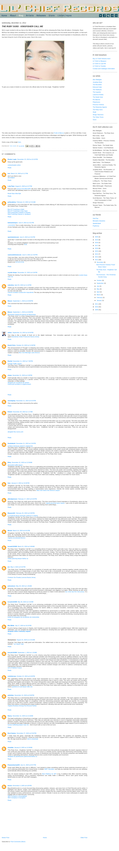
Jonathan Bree (97, 82)
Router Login (12, 159)
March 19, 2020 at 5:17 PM (19, 173)
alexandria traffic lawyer (15, 465)
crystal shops (12, 272)
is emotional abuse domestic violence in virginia (23, 515)
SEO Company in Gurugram (17, 797)
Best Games (12, 733)
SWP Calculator (49, 769)
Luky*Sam (11, 186)
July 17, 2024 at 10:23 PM (23, 625)
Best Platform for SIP (49, 774)
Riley (9, 462)
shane (10, 375)
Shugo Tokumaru (98, 114)
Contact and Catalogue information (104, 68)
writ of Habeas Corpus (15, 667)
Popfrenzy (96, 226)
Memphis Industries (99, 221)
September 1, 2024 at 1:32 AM (27, 652)
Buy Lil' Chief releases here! (101, 58)
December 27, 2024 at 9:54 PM (26, 733)
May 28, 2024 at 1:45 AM (24, 586)
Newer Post (5, 837)
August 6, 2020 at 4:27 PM (23, 186)
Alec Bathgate (97, 79)
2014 (96, 254)
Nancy (10, 716)
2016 (96, 248)
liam (9, 483)
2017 (96, 245)
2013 (96, 257)
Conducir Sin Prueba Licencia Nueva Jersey (22, 577)
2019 (96, 239)
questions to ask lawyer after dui (22, 686)
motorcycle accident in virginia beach (19, 384)
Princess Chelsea (98, 104)
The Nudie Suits (98, 97)
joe (9, 567)
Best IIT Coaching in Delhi (16, 209)
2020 (96, 237)
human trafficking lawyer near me (18, 725)
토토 (25, 244)
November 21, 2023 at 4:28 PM (22, 375)
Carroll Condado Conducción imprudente (21, 292)
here (19, 142)
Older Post (84, 837)
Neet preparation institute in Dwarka (19, 212)
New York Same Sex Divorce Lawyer (48, 490)
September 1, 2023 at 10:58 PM (23, 301)
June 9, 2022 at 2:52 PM (27, 237)
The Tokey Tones (98, 117)
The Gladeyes (97, 89)
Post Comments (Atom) (17, 841)
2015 (96, 251)
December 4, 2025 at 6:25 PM (22, 785)
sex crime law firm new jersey (74, 591)
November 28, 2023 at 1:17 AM (23, 411)
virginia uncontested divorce (16, 538)
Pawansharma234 (14, 765)
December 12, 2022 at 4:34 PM (27, 272)
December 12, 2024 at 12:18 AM (23, 716)
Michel (10, 530)
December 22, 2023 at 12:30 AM (22, 462)
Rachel (10, 361)
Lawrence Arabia (98, 94)
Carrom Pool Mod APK (23, 188)
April (98, 292)
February (100, 297)
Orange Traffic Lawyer (15, 363)
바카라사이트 (19, 262)
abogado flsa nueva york (15, 432)
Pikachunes (96, 102)
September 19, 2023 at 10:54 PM (23, 332)
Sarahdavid (11, 443)
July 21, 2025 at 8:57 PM (28, 765)
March (99, 294)
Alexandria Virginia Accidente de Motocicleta (22, 314)
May (98, 289)
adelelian (11, 695)
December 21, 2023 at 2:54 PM (26, 443)
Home (45, 837)
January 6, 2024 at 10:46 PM (20, 483)
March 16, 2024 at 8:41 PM (21, 530)
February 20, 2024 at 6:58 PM (25, 513)
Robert (10, 411)
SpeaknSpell (97, 223)
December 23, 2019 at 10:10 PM (27, 159)
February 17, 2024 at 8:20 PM (27, 499)
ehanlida (10, 747)
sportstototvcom (13, 237)
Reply (9, 167)
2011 (96, 304)
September (100, 283)
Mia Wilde (11, 625)
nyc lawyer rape (19, 644)
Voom (94, 119)
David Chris (12, 345)
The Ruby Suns (98, 109)
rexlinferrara (12, 676)
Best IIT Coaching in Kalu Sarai (17, 211)
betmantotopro (13, 222)
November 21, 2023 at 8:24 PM (26, 400)
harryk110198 (12, 652)
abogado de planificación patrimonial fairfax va (22, 756)
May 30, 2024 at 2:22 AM (25, 602)
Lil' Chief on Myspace (99, 61)
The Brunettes (97, 84)
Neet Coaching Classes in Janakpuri (19, 214)
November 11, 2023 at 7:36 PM (23, 361)
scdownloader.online (14, 165)
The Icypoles (97, 92)
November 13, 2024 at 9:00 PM (24, 695)
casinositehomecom (14, 255)
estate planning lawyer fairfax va (18, 558)
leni (9, 173)
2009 (96, 309)
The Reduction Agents (100, 107)
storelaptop (12, 400)
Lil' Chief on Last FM (99, 63)
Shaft (94, 112)
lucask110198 (12, 546)
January (99, 300)
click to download (32, 739)
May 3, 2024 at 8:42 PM (17, 567)
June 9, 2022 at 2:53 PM (29, 255)
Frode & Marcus (59, 133)
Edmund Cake (97, 87)
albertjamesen (12, 499)
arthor (10, 332)
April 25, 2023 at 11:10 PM (23, 285)
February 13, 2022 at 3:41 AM (26, 202)
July (98, 286)
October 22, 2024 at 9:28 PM (26, 676)
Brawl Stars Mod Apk (14, 193)
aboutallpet (11, 177)
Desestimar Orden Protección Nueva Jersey (25, 336)
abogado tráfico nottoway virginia (19, 631)
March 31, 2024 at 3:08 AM (26, 546)
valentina (11, 285)
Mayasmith (11, 513)
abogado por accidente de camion (18, 382)
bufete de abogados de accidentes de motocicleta (23, 617)
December (100, 262)
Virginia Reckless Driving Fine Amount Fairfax (22, 705)
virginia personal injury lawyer (55, 503)
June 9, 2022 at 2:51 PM (26, 222)
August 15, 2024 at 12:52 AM (26, 640)
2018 (96, 242)
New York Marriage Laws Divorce (29, 352)
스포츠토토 (11, 225)
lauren (10, 785)
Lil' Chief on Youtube (99, 66)
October (99, 280)
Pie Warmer (96, 99)
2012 (96, 259)
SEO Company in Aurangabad (17, 796)
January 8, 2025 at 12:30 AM (23, 747)
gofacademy (12, 202)
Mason (10, 301)
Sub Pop (95, 218)
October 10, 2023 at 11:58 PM (25, 345)
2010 (96, 307)
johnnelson (11, 586)
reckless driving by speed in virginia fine (20, 446)
